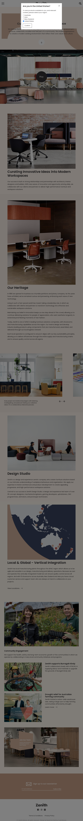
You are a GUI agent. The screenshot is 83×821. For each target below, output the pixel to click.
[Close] (59, 6)
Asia (25, 17)
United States (28, 21)
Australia (27, 15)
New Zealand (28, 19)
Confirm (27, 26)
